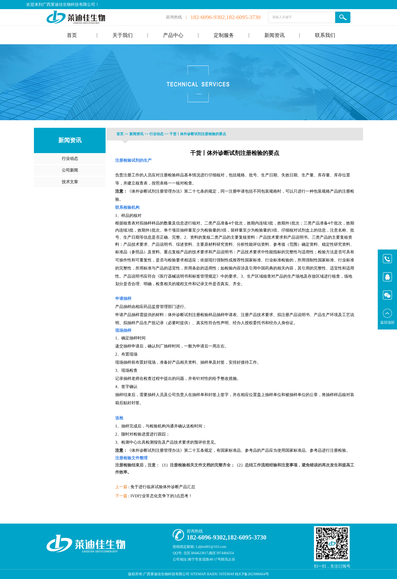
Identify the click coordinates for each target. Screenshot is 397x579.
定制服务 (224, 35)
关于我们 (122, 35)
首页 (72, 35)
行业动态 (70, 158)
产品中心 (173, 35)
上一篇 (121, 487)
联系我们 (325, 35)
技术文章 (70, 182)
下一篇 (121, 496)
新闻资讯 (274, 35)
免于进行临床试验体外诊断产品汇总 (162, 487)
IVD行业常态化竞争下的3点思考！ (161, 496)
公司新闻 (70, 170)
